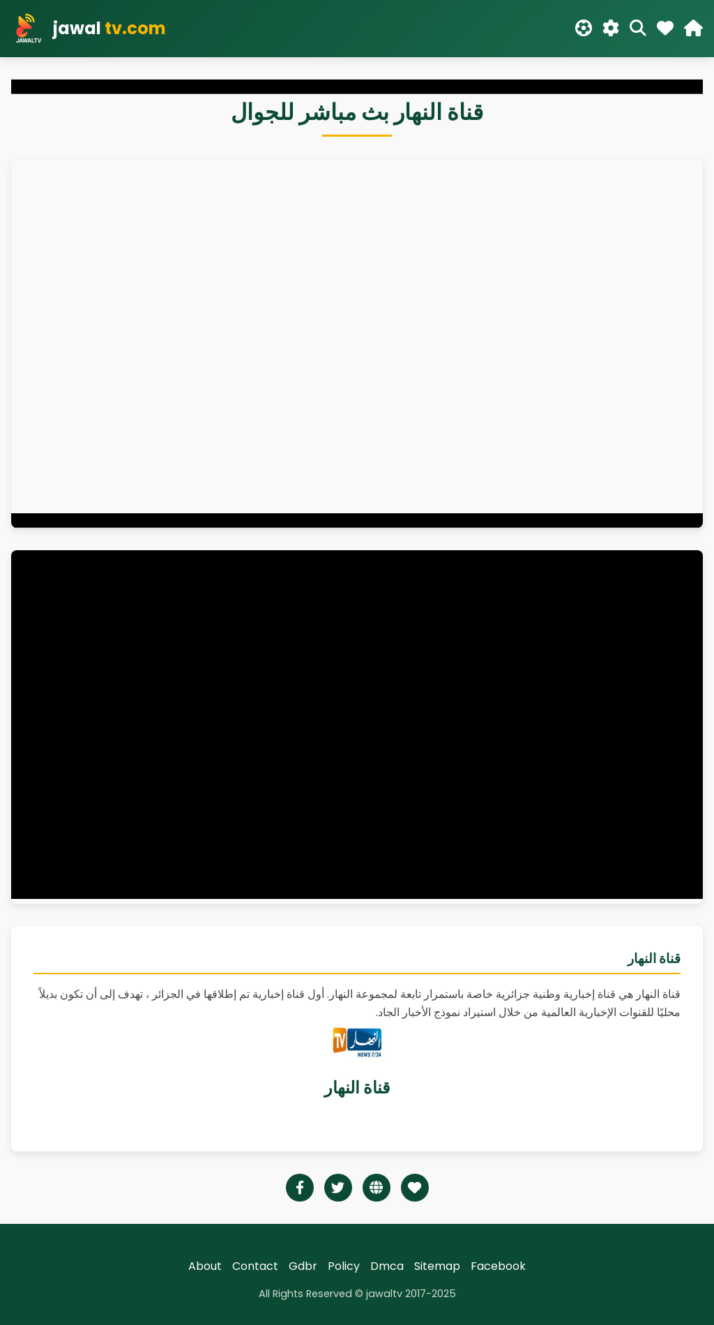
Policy (344, 1266)
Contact (255, 1266)
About (205, 1266)
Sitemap (437, 1266)
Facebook (498, 1266)
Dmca (387, 1266)
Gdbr (303, 1266)
